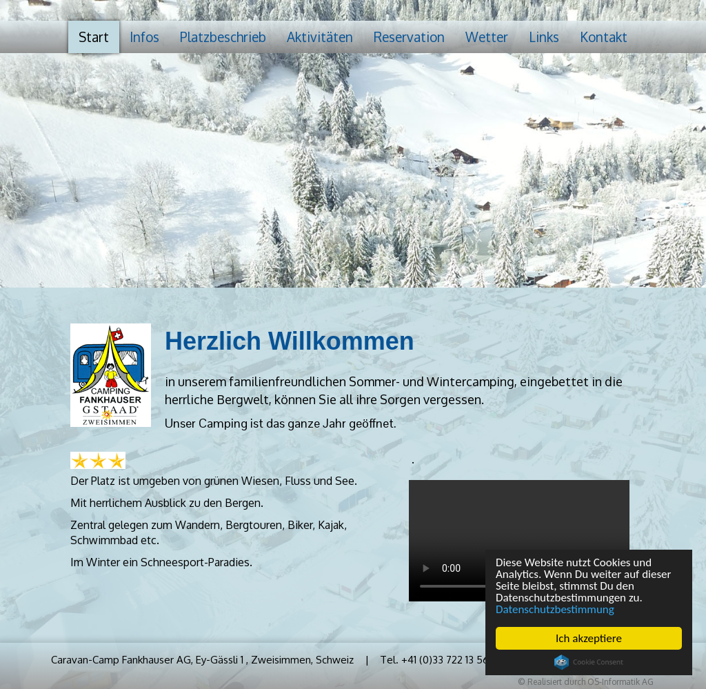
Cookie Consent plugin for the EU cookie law (588, 662)
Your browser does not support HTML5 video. (519, 540)
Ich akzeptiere (589, 638)
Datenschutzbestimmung (555, 609)
